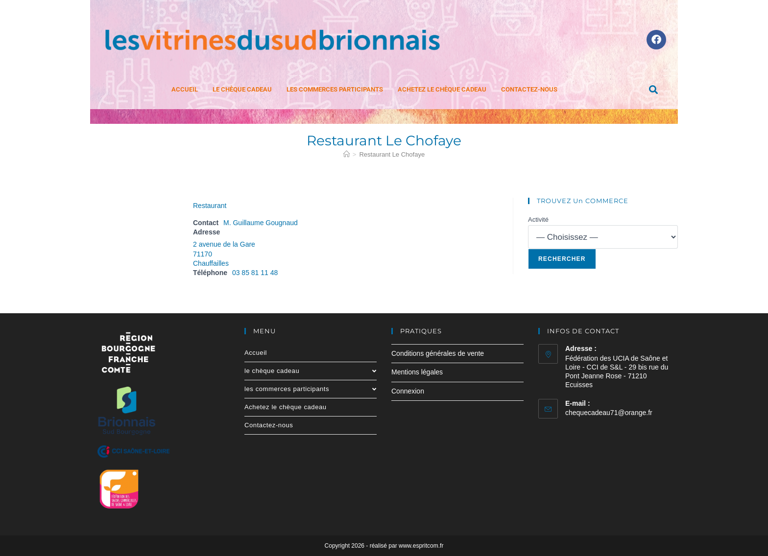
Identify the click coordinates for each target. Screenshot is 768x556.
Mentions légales (417, 372)
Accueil (184, 89)
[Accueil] (346, 154)
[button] (653, 89)
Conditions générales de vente (437, 353)
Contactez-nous (529, 89)
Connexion (407, 391)
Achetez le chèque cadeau (442, 89)
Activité (538, 219)
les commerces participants (335, 89)
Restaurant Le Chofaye (392, 154)
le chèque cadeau (242, 89)
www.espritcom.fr (421, 545)
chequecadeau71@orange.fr (608, 413)
